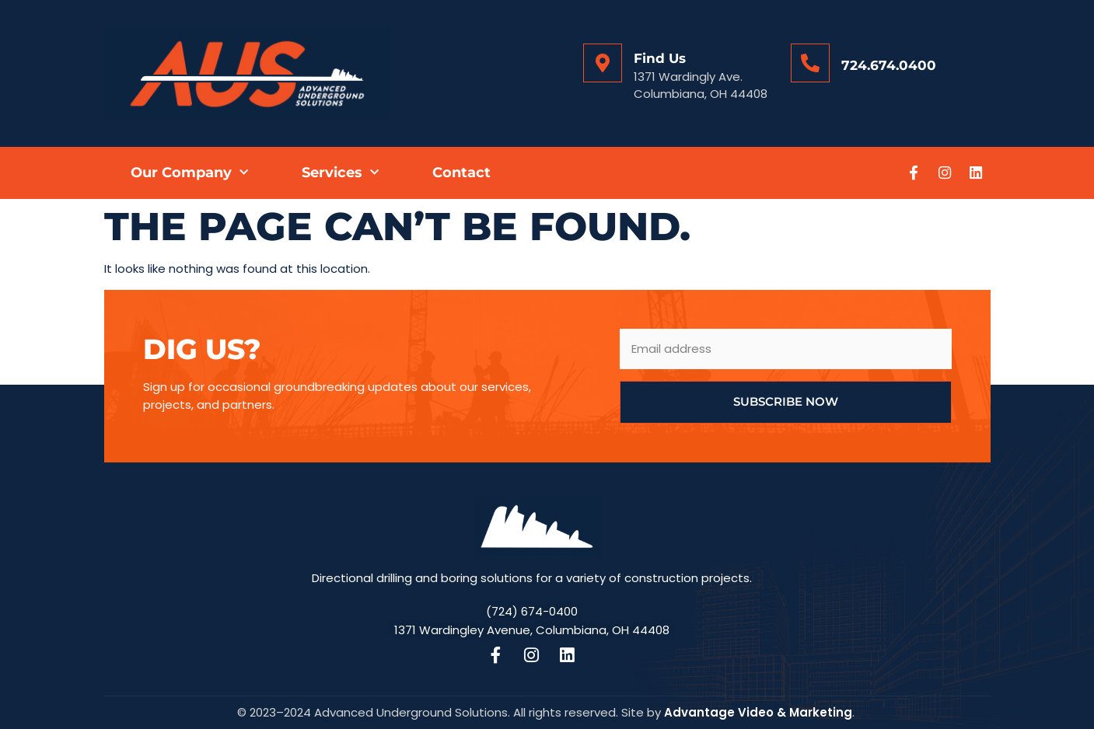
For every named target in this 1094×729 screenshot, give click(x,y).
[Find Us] (602, 63)
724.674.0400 (888, 65)
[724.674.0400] (810, 63)
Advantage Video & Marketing (758, 712)
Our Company (189, 173)
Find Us (660, 58)
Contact (461, 172)
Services (340, 173)
